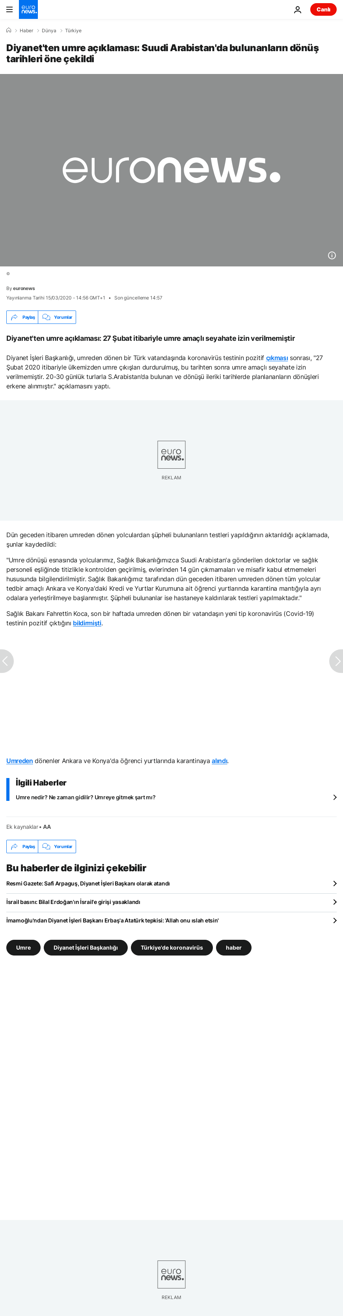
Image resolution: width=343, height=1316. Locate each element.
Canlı (323, 9)
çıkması (277, 358)
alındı (219, 761)
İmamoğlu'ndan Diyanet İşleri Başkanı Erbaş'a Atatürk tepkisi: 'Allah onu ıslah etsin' (112, 920)
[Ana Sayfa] (8, 30)
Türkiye (73, 30)
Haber (26, 30)
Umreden (19, 761)
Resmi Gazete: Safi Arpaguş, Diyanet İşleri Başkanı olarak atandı (88, 883)
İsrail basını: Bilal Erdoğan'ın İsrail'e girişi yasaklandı (73, 901)
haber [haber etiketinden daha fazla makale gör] (234, 947)
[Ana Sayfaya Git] (28, 9)
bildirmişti (87, 623)
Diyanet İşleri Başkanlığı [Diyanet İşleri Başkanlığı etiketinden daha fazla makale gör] (86, 947)
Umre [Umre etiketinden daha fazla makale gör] (23, 947)
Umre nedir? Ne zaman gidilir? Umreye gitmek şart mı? (85, 797)
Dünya (49, 30)
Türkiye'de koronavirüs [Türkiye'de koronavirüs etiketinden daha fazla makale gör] (172, 947)
